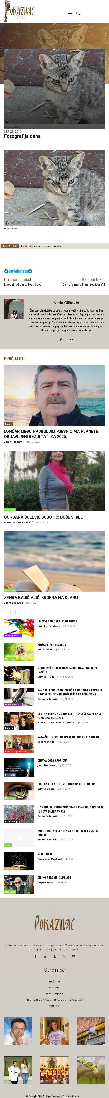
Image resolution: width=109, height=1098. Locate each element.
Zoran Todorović (14, 441)
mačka (58, 245)
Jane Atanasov (46, 765)
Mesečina (10, 509)
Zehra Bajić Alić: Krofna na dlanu (41, 597)
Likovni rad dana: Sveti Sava (22, 284)
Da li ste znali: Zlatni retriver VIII (83, 284)
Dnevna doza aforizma (52, 760)
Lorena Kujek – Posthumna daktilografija (66, 784)
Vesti (7, 845)
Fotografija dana (30, 245)
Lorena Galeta (46, 788)
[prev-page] (6, 612)
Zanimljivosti (12, 868)
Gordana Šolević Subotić (18, 522)
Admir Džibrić (45, 649)
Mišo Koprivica (46, 741)
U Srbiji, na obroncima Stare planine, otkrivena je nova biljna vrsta (71, 809)
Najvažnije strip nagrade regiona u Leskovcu (68, 737)
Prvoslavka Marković (50, 858)
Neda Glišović (66, 302)
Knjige (8, 423)
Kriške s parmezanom (52, 644)
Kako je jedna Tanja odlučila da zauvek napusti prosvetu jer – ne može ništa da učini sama (70, 692)
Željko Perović (46, 882)
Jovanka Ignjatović (49, 625)
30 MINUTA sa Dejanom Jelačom (56, 722)
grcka (47, 245)
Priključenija (11, 821)
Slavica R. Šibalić (48, 676)
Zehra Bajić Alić (13, 602)
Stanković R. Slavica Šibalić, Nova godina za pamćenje (67, 670)
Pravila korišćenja (70, 1096)
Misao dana (45, 854)
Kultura (9, 728)
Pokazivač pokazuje (15, 751)
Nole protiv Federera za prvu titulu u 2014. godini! (68, 832)
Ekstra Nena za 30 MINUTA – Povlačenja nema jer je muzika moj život (70, 715)
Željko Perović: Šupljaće (54, 877)
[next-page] (13, 612)
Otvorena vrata (12, 635)
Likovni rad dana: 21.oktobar (57, 621)
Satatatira (10, 774)
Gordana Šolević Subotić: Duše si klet (44, 517)
